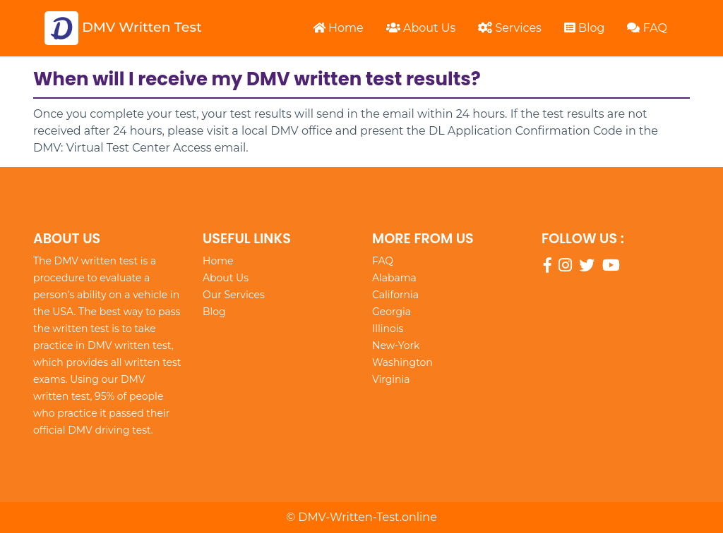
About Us (420, 28)
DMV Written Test (123, 28)
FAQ (647, 28)
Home (338, 28)
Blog (584, 28)
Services (510, 28)
